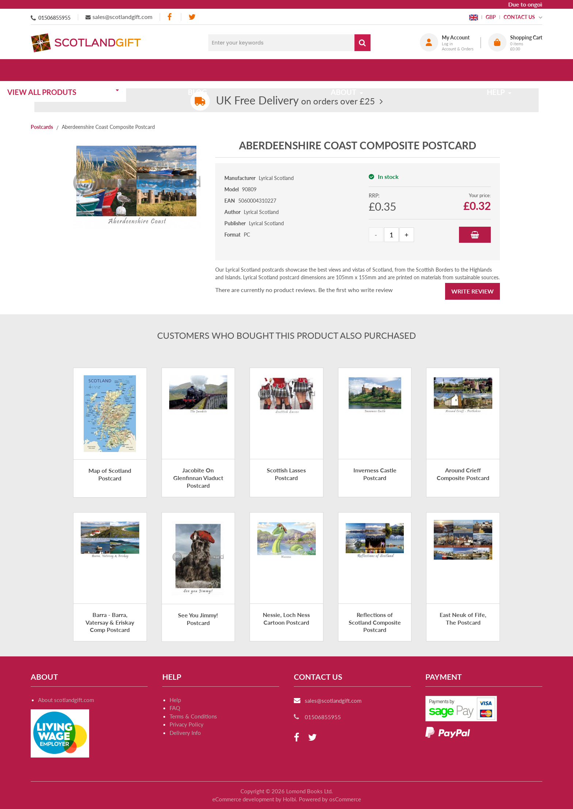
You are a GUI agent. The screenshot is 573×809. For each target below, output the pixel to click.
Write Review (472, 291)
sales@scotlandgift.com (122, 16)
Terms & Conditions (193, 716)
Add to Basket (475, 235)
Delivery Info (185, 732)
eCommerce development (243, 799)
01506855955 (54, 18)
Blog (218, 70)
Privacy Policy (187, 724)
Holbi (289, 799)
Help (175, 700)
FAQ (175, 708)
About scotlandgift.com (66, 700)
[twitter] (192, 17)
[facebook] (170, 17)
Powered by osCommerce (330, 799)
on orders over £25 (295, 101)
